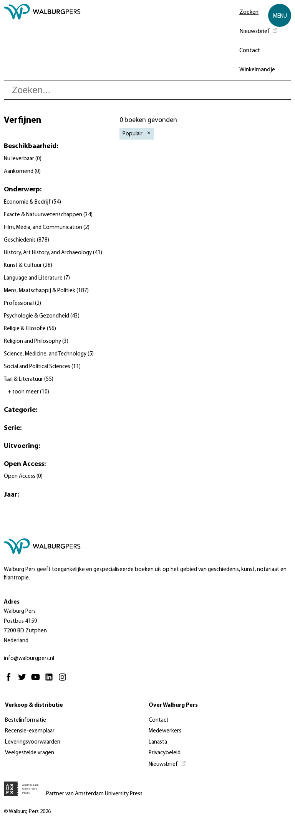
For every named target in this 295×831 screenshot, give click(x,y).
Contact (249, 51)
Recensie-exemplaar (30, 731)
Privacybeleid (165, 753)
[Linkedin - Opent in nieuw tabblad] (51, 680)
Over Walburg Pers (173, 705)
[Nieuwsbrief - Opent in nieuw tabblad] (258, 30)
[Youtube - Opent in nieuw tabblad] (37, 680)
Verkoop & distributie (34, 705)
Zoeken (249, 12)
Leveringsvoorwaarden (32, 742)
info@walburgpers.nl (29, 659)
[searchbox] (147, 90)
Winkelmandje (257, 70)
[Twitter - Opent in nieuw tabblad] (24, 680)
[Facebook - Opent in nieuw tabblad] (10, 680)
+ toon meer (28, 392)
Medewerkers (165, 731)
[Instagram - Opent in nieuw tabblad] (64, 680)
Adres (12, 602)
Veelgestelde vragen (29, 753)
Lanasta (158, 742)
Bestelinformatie (25, 720)
